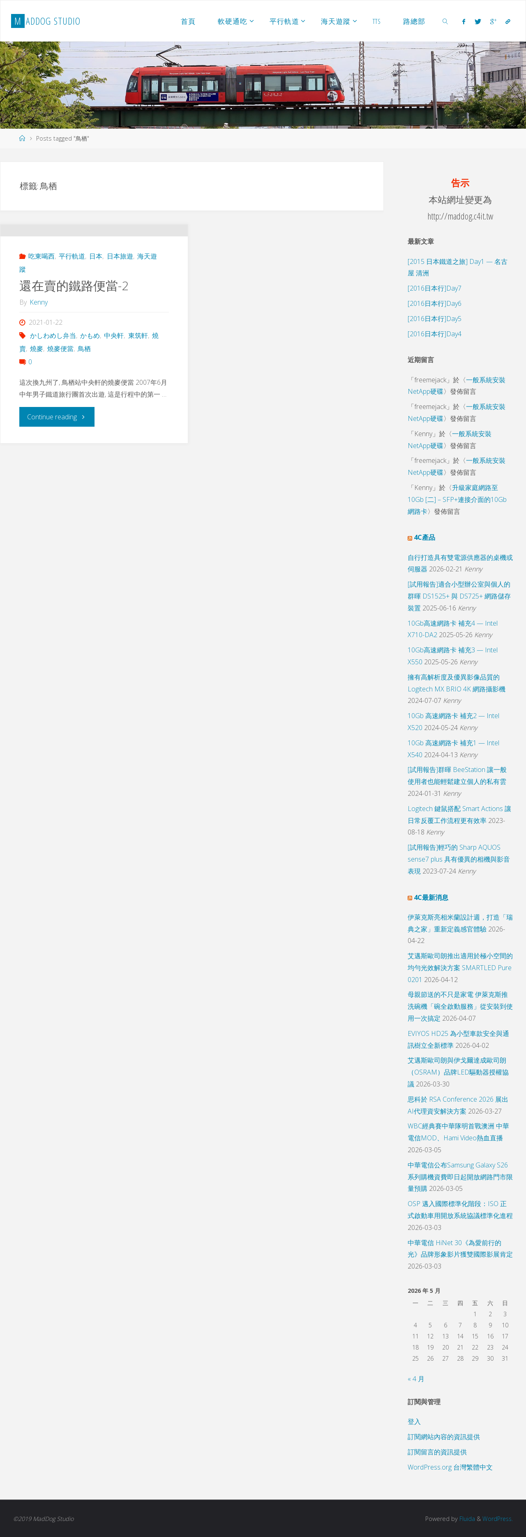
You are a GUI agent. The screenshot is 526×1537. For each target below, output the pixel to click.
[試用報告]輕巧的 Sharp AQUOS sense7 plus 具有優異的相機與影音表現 (459, 859)
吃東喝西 (41, 293)
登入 (414, 1421)
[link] (445, 21)
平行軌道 (72, 293)
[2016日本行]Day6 (434, 303)
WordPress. (497, 1519)
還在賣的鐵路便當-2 (74, 322)
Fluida (465, 1519)
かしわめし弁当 (53, 372)
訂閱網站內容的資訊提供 (444, 1436)
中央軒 (114, 372)
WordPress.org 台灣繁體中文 (450, 1467)
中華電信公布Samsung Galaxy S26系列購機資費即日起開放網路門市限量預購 (460, 1176)
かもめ (90, 372)
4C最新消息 (431, 897)
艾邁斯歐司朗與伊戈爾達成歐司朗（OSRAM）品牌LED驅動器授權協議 (458, 1072)
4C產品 (424, 537)
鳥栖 (84, 385)
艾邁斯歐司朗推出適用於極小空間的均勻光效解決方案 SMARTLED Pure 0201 (460, 967)
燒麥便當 (60, 385)
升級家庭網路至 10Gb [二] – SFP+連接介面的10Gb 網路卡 (457, 499)
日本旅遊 (120, 293)
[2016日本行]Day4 (434, 333)
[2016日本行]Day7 (434, 288)
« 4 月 (416, 1378)
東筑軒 (138, 372)
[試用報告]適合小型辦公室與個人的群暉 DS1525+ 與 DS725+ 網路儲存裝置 (459, 596)
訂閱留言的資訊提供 (437, 1451)
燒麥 (36, 385)
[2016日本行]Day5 (434, 318)
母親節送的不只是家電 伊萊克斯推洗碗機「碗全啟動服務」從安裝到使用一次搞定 (460, 1006)
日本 (95, 293)
